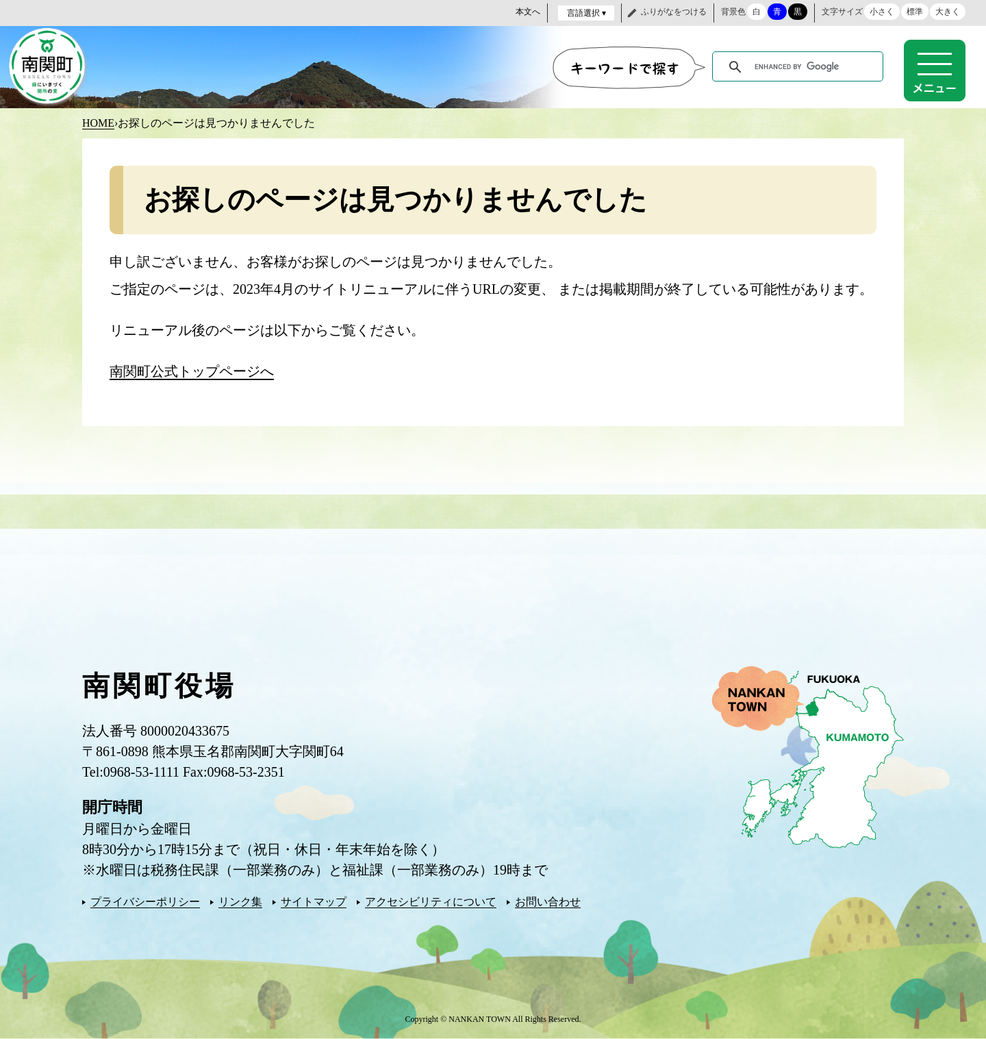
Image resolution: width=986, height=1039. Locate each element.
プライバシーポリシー (145, 901)
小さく (882, 11)
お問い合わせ (548, 901)
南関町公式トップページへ (192, 371)
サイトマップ (313, 901)
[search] (800, 67)
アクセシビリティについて (430, 901)
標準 (915, 11)
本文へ (528, 11)
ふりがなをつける (674, 11)
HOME (98, 123)
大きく (947, 11)
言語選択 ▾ (586, 13)
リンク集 (240, 901)
